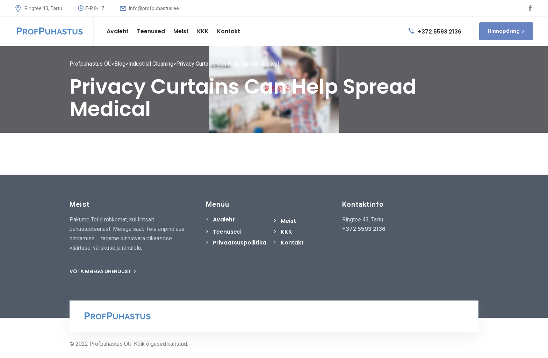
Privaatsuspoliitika (239, 243)
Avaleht (224, 219)
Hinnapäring (506, 31)
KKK (286, 232)
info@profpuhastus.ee (149, 8)
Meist (288, 221)
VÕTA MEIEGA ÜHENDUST (103, 271)
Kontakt (292, 243)
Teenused (227, 232)
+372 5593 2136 (435, 32)
